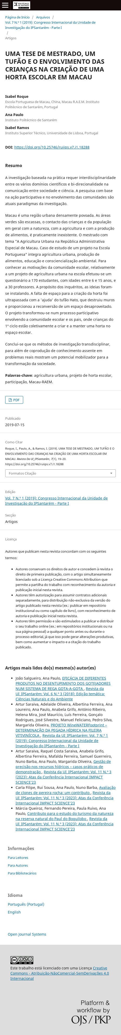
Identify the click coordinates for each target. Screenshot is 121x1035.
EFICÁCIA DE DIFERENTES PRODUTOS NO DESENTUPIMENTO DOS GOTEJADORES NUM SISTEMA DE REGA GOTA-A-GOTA (63, 683)
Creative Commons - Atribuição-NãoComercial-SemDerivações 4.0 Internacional (59, 973)
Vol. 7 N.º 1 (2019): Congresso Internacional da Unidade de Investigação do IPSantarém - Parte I (50, 25)
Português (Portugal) (26, 904)
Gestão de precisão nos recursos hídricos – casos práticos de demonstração (63, 766)
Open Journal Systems (27, 934)
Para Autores (18, 865)
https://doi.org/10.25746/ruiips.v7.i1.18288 (52, 147)
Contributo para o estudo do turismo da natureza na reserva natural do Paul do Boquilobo (64, 816)
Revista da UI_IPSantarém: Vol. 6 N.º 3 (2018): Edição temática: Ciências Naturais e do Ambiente (60, 693)
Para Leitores (18, 857)
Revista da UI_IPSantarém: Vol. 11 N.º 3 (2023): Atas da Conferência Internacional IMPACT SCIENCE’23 (63, 777)
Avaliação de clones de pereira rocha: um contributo (66, 790)
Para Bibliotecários (22, 873)
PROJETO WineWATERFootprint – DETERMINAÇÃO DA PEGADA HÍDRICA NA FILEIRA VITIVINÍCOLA (61, 730)
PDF (16, 400)
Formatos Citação (22, 473)
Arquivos (43, 17)
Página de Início (17, 17)
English (14, 912)
